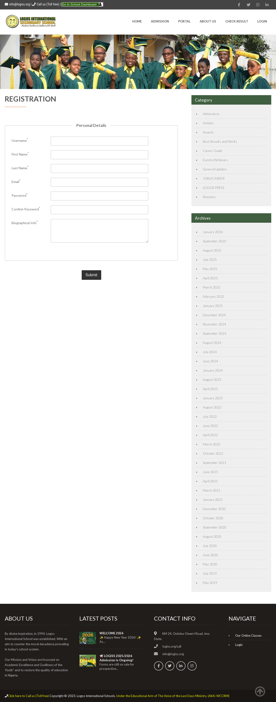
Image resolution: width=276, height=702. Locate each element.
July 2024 (210, 352)
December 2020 (214, 509)
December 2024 (214, 315)
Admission (160, 21)
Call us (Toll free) (48, 4)
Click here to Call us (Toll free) (28, 696)
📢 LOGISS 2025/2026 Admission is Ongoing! (116, 658)
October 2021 (213, 453)
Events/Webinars (215, 160)
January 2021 (213, 500)
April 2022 (210, 435)
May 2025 (210, 269)
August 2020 (212, 536)
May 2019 (210, 583)
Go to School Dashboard (79, 4)
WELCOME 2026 (111, 633)
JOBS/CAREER (214, 178)
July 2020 (210, 546)
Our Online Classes (248, 635)
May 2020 (210, 564)
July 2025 (210, 260)
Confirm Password (26, 209)
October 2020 (213, 518)
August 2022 (212, 407)
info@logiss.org (17, 4)
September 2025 (214, 241)
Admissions (211, 114)
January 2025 (213, 306)
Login (262, 21)
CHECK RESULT (236, 21)
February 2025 (213, 296)
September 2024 (214, 333)
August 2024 (212, 343)
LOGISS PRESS (213, 188)
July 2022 (210, 416)
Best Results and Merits (220, 141)
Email (16, 182)
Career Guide (212, 151)
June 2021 (210, 472)
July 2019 (210, 573)
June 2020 (210, 555)
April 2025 (210, 278)
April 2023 (210, 389)
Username (20, 140)
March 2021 (211, 490)
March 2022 (211, 444)
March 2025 (211, 287)
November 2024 (214, 324)
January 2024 (213, 370)
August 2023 (212, 380)
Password (19, 195)
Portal (184, 21)
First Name (20, 154)
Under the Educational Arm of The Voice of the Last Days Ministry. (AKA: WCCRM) (172, 696)
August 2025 (212, 250)
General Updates (215, 169)
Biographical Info (25, 223)
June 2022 (210, 426)
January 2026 (213, 232)
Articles (208, 123)
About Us (208, 21)
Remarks (209, 197)
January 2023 (213, 398)
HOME (137, 21)
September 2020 (214, 527)
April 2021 (210, 481)
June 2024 (210, 361)
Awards (208, 132)
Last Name (20, 168)
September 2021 (214, 463)
